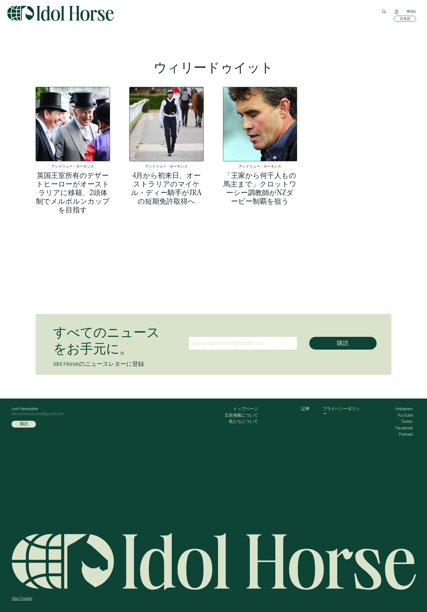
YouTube (405, 415)
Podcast (406, 434)
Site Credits (22, 598)
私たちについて (243, 421)
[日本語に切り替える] (405, 19)
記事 (305, 408)
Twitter (407, 421)
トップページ (245, 408)
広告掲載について (241, 415)
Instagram (404, 408)
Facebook (404, 427)
